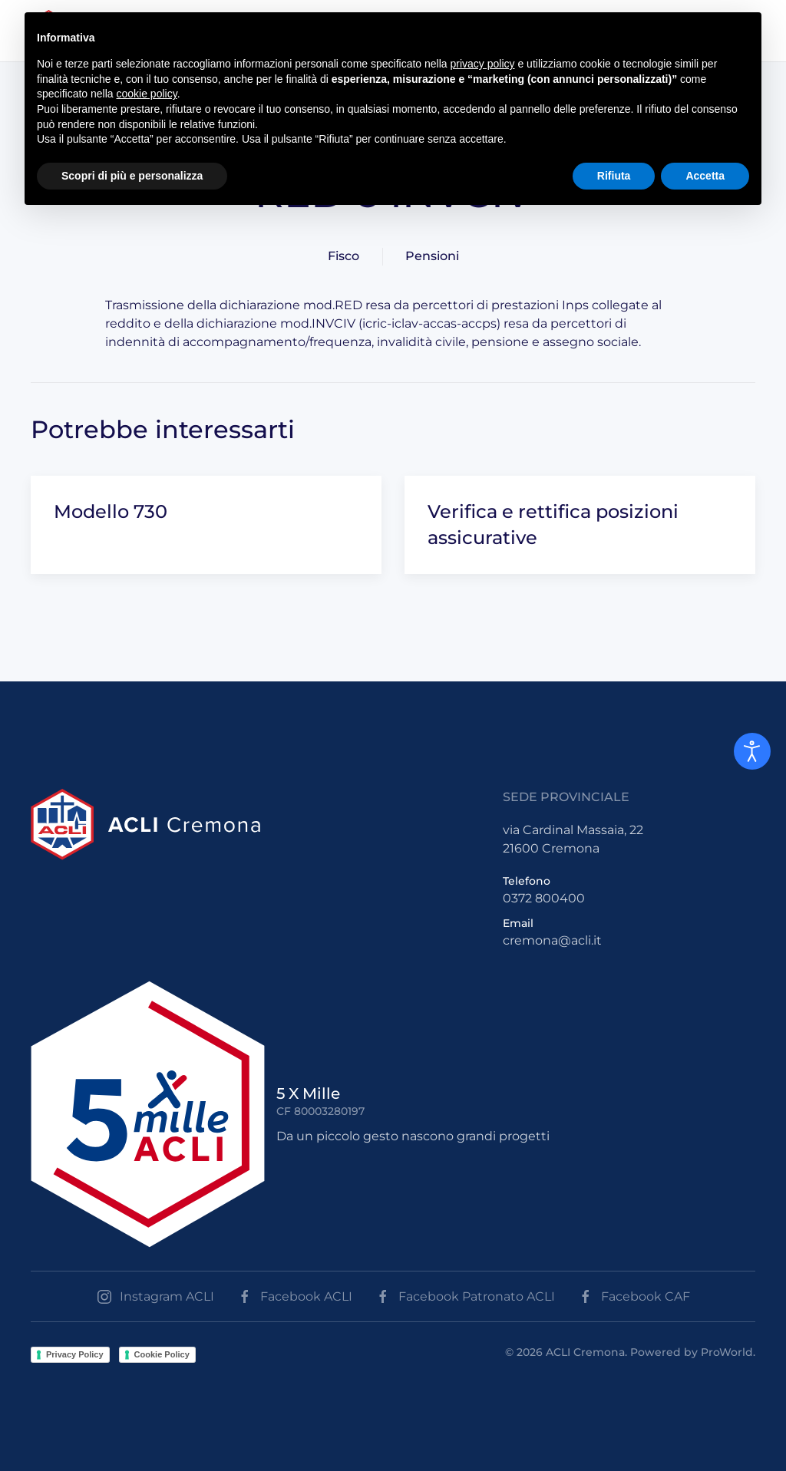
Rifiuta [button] (614, 176)
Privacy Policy (75, 1354)
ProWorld (727, 1352)
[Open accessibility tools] (752, 751)
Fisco (343, 256)
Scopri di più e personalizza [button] (132, 176)
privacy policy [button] (483, 64)
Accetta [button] (705, 176)
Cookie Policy (162, 1354)
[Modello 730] (206, 524)
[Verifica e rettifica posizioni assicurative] (580, 524)
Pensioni (432, 256)
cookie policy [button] (147, 93)
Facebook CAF (634, 1296)
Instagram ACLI (155, 1296)
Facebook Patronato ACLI (465, 1296)
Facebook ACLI (294, 1296)
